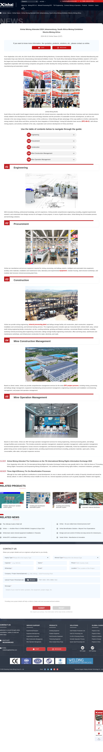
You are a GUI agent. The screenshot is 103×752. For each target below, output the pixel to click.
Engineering (35, 135)
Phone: (73, 563)
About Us (24, 5)
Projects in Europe (96, 639)
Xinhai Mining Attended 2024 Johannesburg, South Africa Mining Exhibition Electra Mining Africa (51, 13)
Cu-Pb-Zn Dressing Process (77, 636)
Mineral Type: (59, 557)
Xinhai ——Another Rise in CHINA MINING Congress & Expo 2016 (23, 528)
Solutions (91, 5)
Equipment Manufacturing (32, 633)
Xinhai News (16, 13)
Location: (74, 568)
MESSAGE (61, 47)
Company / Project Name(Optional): (16, 573)
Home (4, 13)
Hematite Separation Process (77, 639)
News (23, 8)
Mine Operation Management (40, 159)
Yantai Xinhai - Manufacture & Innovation (72, 537)
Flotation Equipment (54, 633)
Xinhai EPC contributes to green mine (14, 537)
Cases (97, 5)
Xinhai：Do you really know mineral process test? (74, 524)
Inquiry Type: (9, 557)
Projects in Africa (96, 633)
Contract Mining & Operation (72, 5)
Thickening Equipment (54, 639)
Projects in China (96, 642)
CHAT (41, 47)
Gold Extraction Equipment (56, 636)
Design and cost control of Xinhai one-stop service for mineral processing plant (81, 533)
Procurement (35, 141)
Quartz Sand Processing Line (77, 642)
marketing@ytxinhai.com (68, 1)
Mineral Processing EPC (45, 5)
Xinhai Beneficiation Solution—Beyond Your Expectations (77, 528)
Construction (35, 147)
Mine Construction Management (41, 153)
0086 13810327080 (87, 1)
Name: (40, 563)
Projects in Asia (96, 630)
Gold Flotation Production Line (77, 630)
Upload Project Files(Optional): (14, 580)
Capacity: (8, 563)
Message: (8, 586)
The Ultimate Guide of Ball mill (12, 524)
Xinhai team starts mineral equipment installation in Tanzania (21, 533)
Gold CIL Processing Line (76, 633)
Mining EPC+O (32, 5)
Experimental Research (32, 630)
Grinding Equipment (54, 630)
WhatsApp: (8, 568)
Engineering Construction (32, 636)
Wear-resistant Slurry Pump (56, 642)
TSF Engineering (58, 5)
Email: (40, 568)
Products (84, 5)
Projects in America (97, 636)
